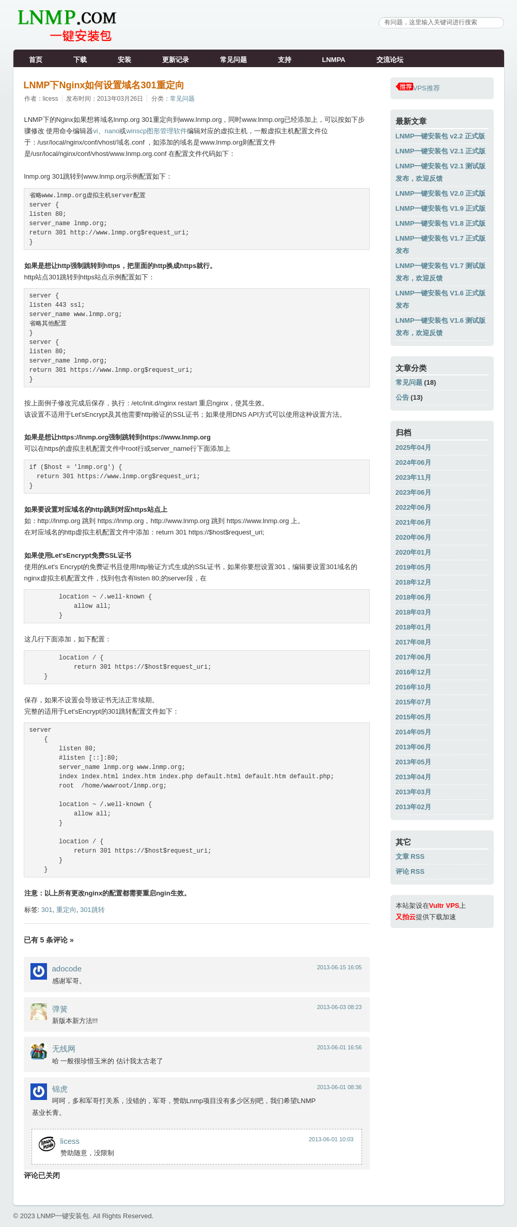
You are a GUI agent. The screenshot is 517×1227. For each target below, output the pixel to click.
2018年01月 (413, 627)
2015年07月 (413, 702)
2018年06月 (413, 597)
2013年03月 (413, 792)
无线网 (63, 1048)
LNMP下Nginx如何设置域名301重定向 (104, 85)
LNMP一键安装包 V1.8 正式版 (441, 223)
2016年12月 (413, 672)
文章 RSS (410, 856)
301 (47, 910)
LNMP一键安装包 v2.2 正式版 (440, 136)
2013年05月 (413, 762)
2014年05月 (413, 732)
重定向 (66, 910)
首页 (35, 60)
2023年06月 (413, 492)
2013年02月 (413, 807)
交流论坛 (390, 60)
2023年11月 (413, 477)
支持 (284, 60)
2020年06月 (413, 537)
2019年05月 (413, 567)
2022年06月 (413, 507)
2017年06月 (413, 657)
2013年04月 (413, 777)
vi (95, 131)
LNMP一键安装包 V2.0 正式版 (441, 193)
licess (70, 1141)
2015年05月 (413, 717)
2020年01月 (413, 552)
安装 (124, 60)
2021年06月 (413, 522)
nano (112, 131)
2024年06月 (413, 462)
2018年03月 (413, 612)
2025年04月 (413, 447)
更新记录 (175, 60)
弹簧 (60, 1008)
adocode (67, 968)
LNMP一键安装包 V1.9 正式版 (441, 208)
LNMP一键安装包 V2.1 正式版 (441, 151)
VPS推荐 (418, 88)
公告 (402, 397)
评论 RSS (410, 871)
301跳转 (92, 910)
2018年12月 (413, 582)
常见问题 (233, 60)
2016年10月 (413, 687)
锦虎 (60, 1088)
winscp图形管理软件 (156, 131)
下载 (80, 60)
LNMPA (334, 60)
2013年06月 (413, 747)
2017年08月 (413, 642)
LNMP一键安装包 (63, 1216)
